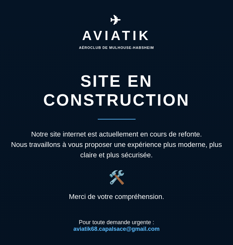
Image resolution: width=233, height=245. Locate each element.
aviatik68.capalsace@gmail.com (116, 229)
